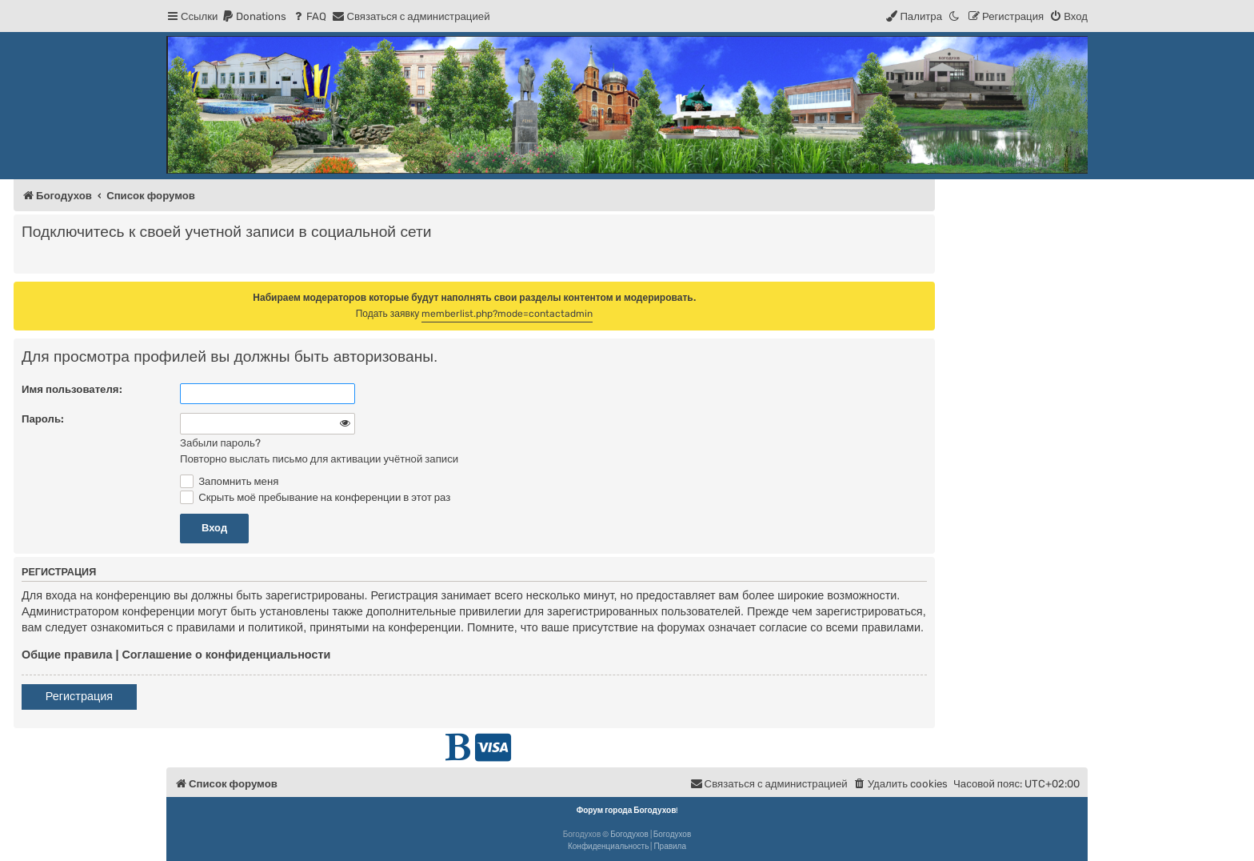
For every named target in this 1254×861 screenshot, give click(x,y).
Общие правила (67, 654)
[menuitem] (254, 16)
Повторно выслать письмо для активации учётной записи (319, 459)
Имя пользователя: (72, 389)
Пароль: (43, 419)
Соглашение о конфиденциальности (226, 654)
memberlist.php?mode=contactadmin (507, 313)
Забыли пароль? (220, 443)
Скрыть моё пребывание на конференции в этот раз (315, 497)
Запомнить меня (229, 481)
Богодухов (629, 834)
